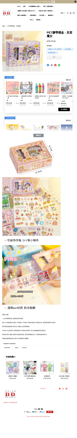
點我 (53, 1)
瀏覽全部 (68, 80)
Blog (32, 19)
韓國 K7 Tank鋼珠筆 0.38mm (66, 97)
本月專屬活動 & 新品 (35, 6)
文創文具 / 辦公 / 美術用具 (46, 10)
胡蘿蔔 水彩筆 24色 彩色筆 (39, 97)
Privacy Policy (39, 416)
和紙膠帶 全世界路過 (26, 97)
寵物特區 (51, 15)
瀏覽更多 (38, 135)
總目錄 (38, 19)
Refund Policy (46, 416)
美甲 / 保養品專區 (48, 6)
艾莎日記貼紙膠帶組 (53, 97)
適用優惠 (49, 45)
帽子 (24, 6)
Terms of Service (31, 416)
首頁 (3, 26)
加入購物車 (64, 109)
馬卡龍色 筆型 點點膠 (12, 97)
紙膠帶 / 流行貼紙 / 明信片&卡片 (27, 10)
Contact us (42, 388)
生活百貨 (42, 15)
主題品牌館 (33, 15)
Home (19, 6)
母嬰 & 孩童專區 (22, 15)
